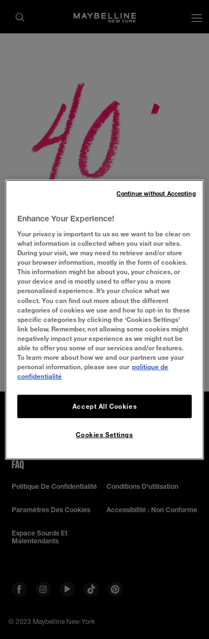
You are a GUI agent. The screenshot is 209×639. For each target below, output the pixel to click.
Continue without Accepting (156, 193)
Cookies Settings (104, 434)
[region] (104, 319)
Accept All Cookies (104, 406)
